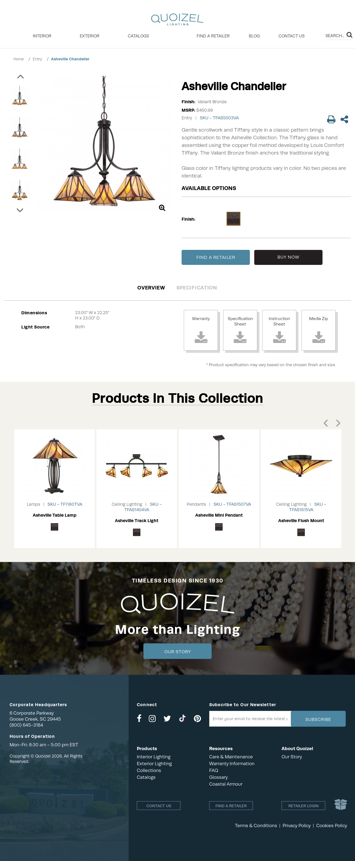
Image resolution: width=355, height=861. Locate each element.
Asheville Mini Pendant (219, 515)
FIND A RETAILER (215, 257)
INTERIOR (42, 36)
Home (18, 59)
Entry (37, 59)
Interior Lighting (153, 756)
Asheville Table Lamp (54, 515)
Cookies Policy (331, 825)
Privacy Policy (297, 825)
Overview (151, 288)
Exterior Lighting (154, 763)
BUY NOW (288, 257)
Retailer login (303, 806)
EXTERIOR (89, 36)
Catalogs (138, 36)
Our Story (177, 651)
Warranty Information (232, 763)
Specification (196, 288)
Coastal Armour (225, 784)
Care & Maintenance (231, 756)
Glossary (218, 777)
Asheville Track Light (136, 520)
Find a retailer (213, 36)
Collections (149, 770)
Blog (254, 36)
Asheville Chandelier (70, 59)
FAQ (213, 770)
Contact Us (291, 36)
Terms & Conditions (256, 825)
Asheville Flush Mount (301, 520)
